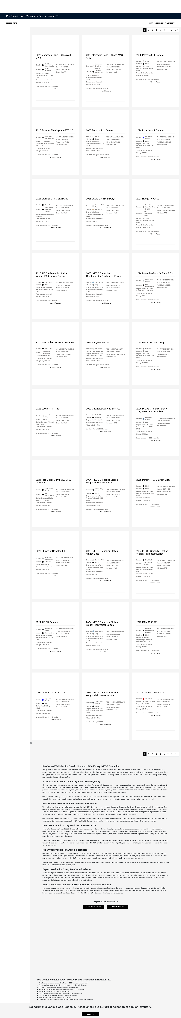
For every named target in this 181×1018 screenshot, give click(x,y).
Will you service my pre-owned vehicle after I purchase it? (56, 997)
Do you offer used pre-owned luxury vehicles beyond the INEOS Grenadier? (62, 989)
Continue (90, 1014)
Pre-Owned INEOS (118, 907)
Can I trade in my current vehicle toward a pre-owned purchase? (58, 995)
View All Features (55, 89)
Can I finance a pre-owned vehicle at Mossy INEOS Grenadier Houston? (61, 993)
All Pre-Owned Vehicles (93, 907)
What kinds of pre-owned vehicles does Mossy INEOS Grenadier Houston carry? (63, 983)
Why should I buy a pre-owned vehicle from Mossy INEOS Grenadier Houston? (63, 985)
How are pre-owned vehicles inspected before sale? (55, 991)
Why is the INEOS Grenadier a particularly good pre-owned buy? (58, 987)
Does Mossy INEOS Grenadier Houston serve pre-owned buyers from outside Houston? (66, 999)
